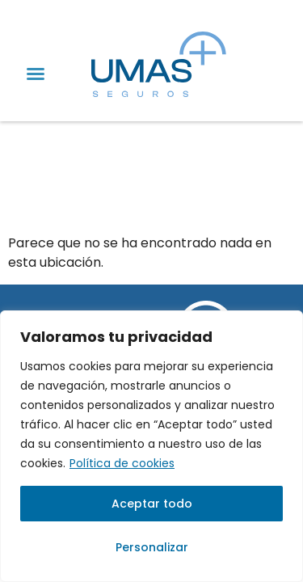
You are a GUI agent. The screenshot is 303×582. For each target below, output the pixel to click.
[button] (35, 73)
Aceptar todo (152, 504)
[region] (151, 446)
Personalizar (152, 547)
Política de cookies (122, 463)
